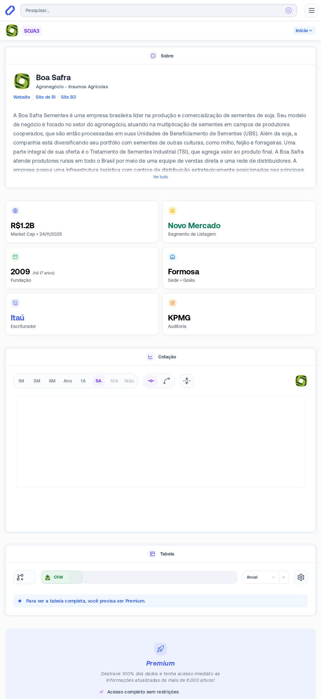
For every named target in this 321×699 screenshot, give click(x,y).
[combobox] (158, 10)
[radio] (151, 381)
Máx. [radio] (130, 380)
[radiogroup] (75, 380)
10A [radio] (114, 380)
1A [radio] (83, 380)
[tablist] (160, 56)
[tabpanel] (160, 126)
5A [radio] (99, 380)
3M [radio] (36, 380)
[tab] (160, 56)
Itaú (17, 317)
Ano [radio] (68, 380)
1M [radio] (21, 380)
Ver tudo (160, 177)
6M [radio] (52, 380)
